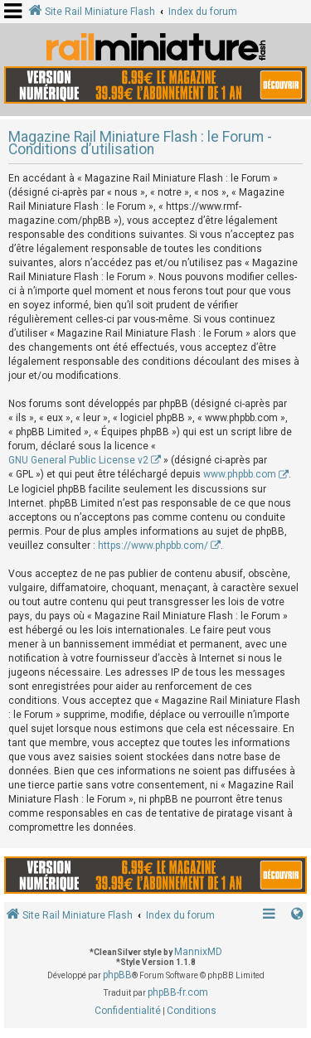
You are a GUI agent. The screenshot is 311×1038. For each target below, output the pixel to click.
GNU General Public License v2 (78, 460)
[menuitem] (128, 1011)
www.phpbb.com (239, 474)
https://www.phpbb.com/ (153, 545)
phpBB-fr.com (178, 992)
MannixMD (198, 952)
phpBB (117, 975)
